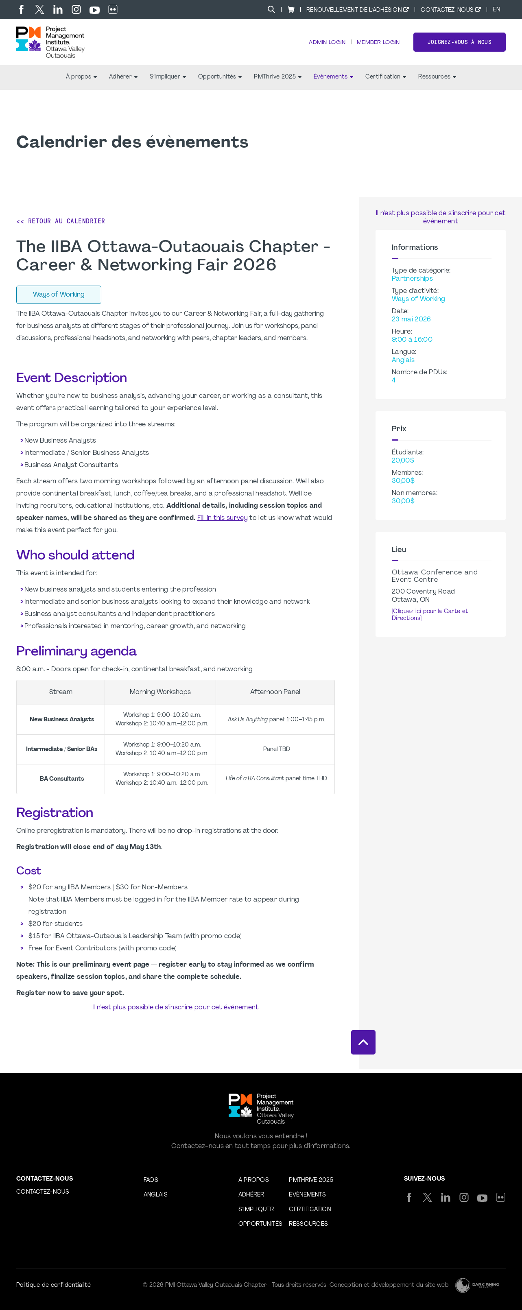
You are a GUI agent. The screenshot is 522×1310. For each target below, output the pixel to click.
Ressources (437, 82)
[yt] (95, 10)
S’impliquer (168, 82)
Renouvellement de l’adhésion (354, 10)
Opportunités (220, 82)
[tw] (40, 9)
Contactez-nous (447, 10)
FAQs (151, 1180)
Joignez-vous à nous (459, 44)
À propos (81, 82)
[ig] (76, 9)
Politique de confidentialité (53, 1285)
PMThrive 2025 (277, 82)
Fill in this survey (222, 523)
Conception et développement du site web (389, 1285)
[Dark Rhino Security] (477, 1285)
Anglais (156, 1195)
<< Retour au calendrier (60, 225)
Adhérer (123, 82)
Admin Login (325, 45)
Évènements (333, 82)
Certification (385, 82)
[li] (58, 9)
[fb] (21, 9)
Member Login (377, 45)
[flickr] (113, 9)
